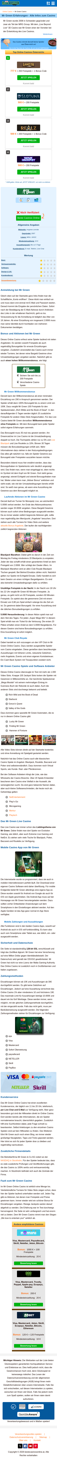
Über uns (23, 1440)
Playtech (13, 815)
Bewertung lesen (28, 1263)
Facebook (25, 1446)
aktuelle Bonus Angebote (12, 526)
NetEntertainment (17, 797)
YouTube (30, 1446)
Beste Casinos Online (28, 218)
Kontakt (37, 1440)
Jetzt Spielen (28, 77)
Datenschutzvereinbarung (21, 1437)
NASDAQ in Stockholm (11, 1160)
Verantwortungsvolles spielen (28, 1434)
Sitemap (43, 1437)
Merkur (12, 811)
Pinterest (35, 1446)
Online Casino (7, 12)
